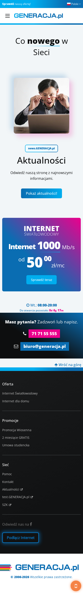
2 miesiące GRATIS (15, 437)
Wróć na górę (67, 364)
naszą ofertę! (16, 4)
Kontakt (8, 482)
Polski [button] (74, 4)
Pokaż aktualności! (41, 193)
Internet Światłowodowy (20, 393)
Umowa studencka (15, 445)
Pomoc (7, 474)
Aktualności (10, 489)
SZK (5, 505)
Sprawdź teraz (41, 280)
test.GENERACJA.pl (15, 497)
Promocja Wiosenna (16, 430)
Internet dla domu (15, 401)
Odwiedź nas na (17, 524)
